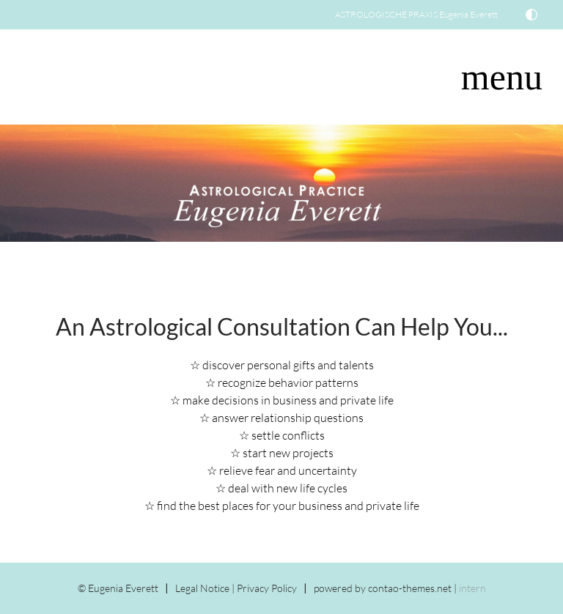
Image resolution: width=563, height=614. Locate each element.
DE (32, 71)
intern (472, 588)
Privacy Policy (267, 588)
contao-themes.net (410, 588)
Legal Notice (202, 588)
